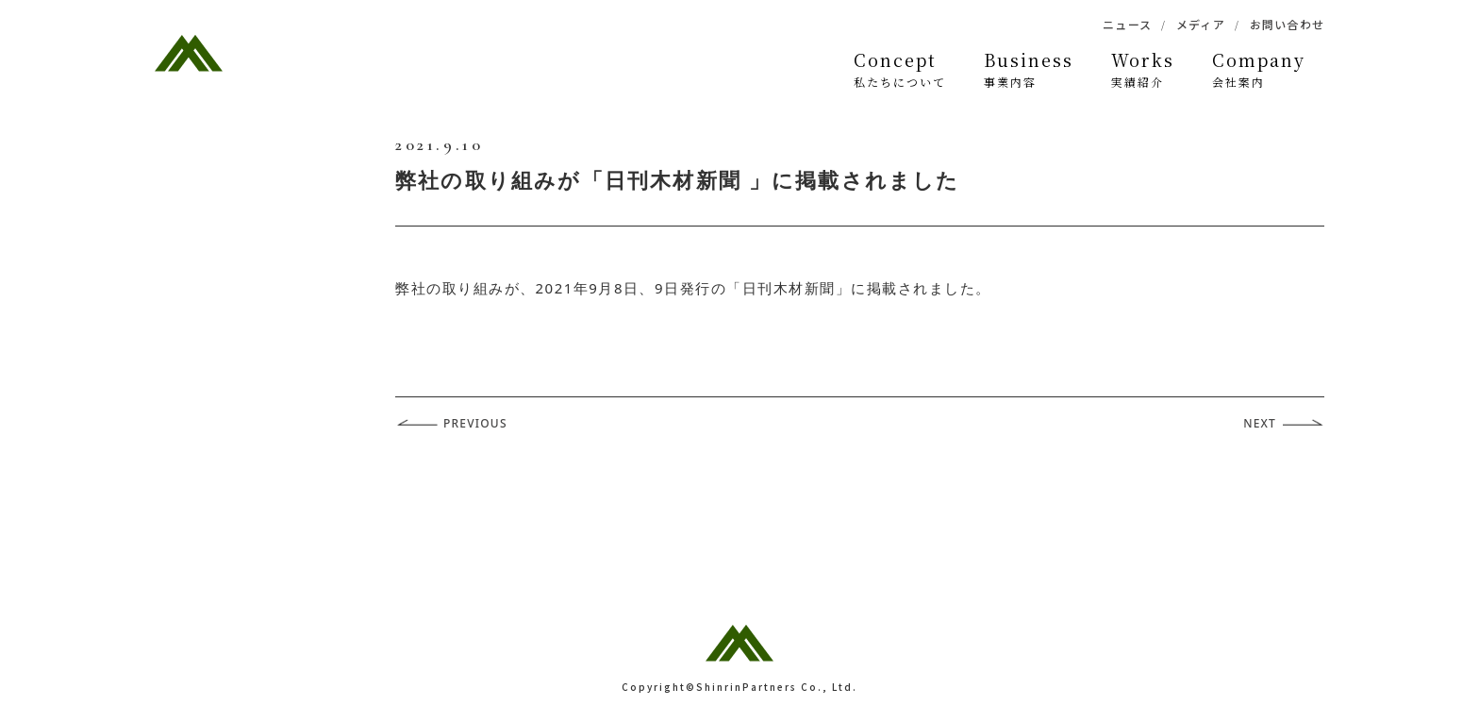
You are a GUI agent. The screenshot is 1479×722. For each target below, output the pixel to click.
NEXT (1259, 423)
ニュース (1127, 24)
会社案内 (1258, 69)
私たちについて (900, 69)
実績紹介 (1142, 69)
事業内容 (1028, 69)
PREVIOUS (475, 423)
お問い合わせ (1287, 24)
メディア (1200, 24)
